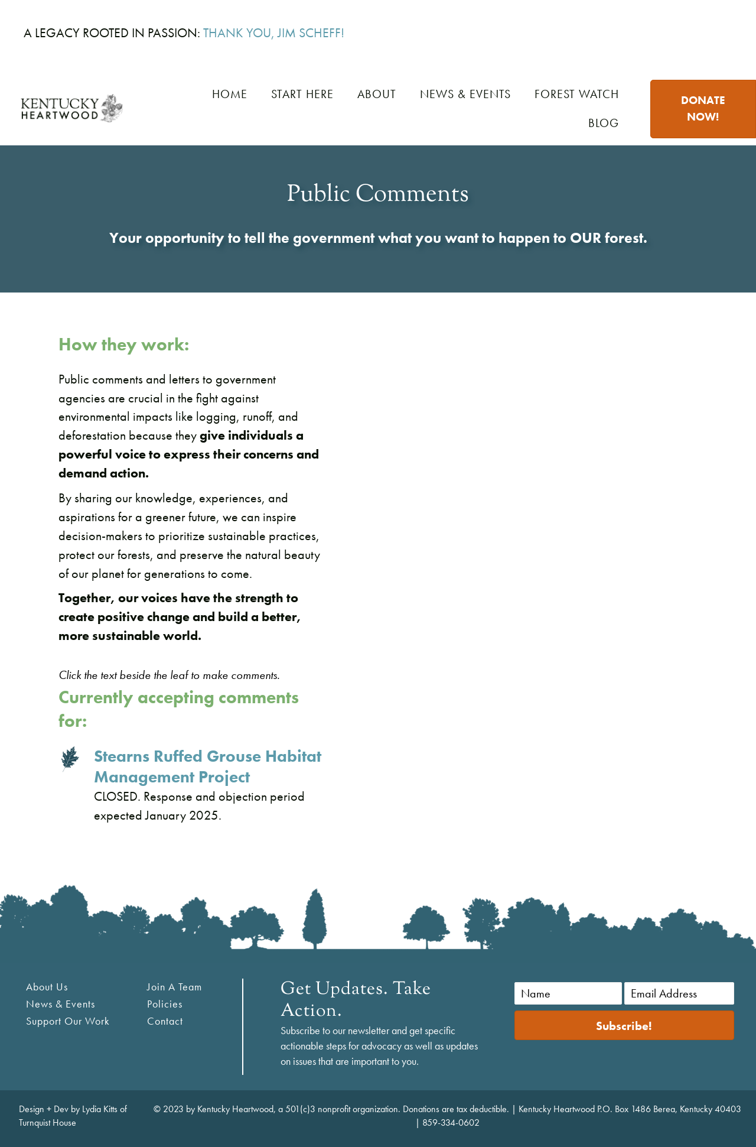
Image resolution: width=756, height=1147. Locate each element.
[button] (624, 1025)
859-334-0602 (451, 1122)
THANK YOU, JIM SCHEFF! (273, 32)
